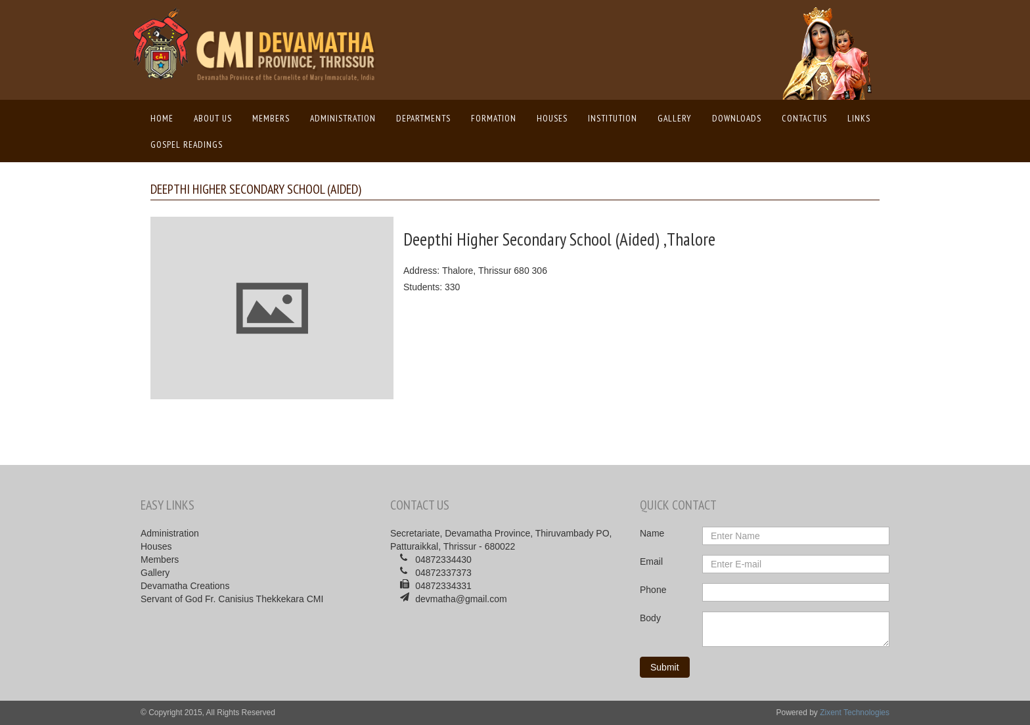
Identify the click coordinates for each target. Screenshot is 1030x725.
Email (651, 561)
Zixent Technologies (854, 712)
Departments (423, 118)
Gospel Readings (186, 144)
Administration (343, 118)
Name (652, 533)
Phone (653, 589)
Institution (612, 118)
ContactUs (804, 118)
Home (165, 117)
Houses (552, 118)
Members (271, 118)
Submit (664, 667)
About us (213, 118)
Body (650, 618)
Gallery (675, 118)
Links (858, 118)
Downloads (736, 118)
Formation (493, 118)
